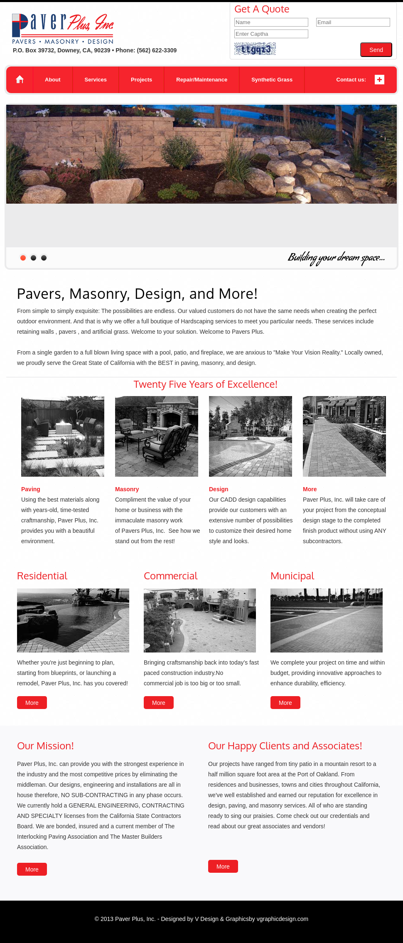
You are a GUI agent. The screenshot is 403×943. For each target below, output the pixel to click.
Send (376, 50)
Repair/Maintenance (201, 79)
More (32, 702)
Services (96, 79)
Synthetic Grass (271, 79)
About (53, 79)
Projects (141, 79)
